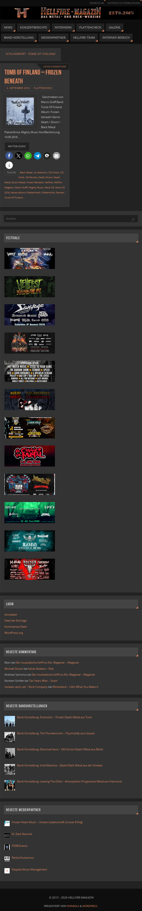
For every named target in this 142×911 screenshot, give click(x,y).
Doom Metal (18, 182)
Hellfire (49, 182)
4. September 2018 (18, 88)
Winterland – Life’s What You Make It (75, 687)
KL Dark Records (22, 834)
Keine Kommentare (55, 66)
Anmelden (10, 614)
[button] (9, 155)
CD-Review (31, 177)
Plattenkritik (48, 192)
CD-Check (53, 172)
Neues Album (18, 192)
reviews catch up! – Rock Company (26, 687)
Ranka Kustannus (23, 857)
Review (60, 192)
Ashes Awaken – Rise (41, 669)
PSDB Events (20, 846)
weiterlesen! (17, 146)
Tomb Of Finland (13, 197)
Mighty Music (36, 187)
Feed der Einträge (15, 620)
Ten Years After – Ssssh (43, 681)
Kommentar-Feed (15, 627)
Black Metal (26, 172)
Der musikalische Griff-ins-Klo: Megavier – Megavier (47, 662)
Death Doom (45, 177)
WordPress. (90, 906)
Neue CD (49, 187)
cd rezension (40, 172)
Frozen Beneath (35, 182)
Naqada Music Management (29, 869)
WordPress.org (13, 633)
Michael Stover (13, 669)
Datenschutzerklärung (123, 3)
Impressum (97, 3)
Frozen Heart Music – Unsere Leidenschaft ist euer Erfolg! (47, 822)
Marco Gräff (21, 187)
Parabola (72, 906)
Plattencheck (43, 88)
